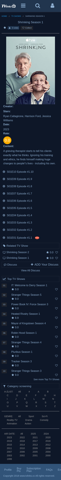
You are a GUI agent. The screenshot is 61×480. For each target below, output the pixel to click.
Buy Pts (19, 469)
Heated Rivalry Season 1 (25, 313)
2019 (9, 441)
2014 (22, 444)
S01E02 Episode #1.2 (17, 229)
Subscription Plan (34, 469)
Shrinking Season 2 (18, 252)
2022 (22, 437)
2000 (47, 455)
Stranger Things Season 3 (26, 371)
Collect (27, 28)
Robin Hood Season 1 (24, 333)
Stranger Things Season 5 (26, 294)
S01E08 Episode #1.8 (17, 186)
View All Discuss (30, 270)
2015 (9, 444)
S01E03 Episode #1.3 (17, 222)
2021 (35, 437)
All (19, 391)
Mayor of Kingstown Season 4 (28, 323)
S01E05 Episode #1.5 (17, 207)
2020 (47, 437)
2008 (47, 448)
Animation (12, 423)
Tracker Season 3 (21, 361)
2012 (47, 444)
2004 (47, 451)
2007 (9, 451)
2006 (22, 451)
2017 (35, 441)
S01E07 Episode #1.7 (17, 193)
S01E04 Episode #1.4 (17, 215)
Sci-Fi (45, 416)
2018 (22, 441)
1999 (9, 459)
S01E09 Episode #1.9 (17, 178)
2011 (9, 448)
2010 (22, 448)
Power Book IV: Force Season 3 (29, 304)
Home (4, 16)
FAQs (49, 469)
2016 (47, 441)
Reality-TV (12, 420)
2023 (9, 437)
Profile (8, 469)
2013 (35, 444)
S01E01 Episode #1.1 (20, 237)
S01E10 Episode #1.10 (18, 171)
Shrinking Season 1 (18, 258)
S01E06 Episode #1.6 (17, 200)
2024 (46, 433)
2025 (33, 433)
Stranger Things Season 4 (26, 342)
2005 (35, 451)
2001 (35, 455)
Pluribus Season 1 (21, 352)
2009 (35, 448)
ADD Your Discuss (44, 264)
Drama (28, 420)
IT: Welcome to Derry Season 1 (29, 285)
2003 (9, 455)
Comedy (44, 420)
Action (28, 423)
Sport (31, 416)
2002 (22, 455)
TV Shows (16, 16)
